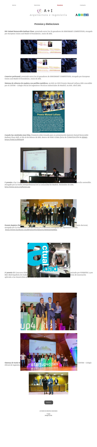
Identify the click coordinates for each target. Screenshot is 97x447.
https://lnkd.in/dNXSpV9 (14, 139)
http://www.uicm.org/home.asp (17, 187)
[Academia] (76, 15)
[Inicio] (48, 402)
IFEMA (84, 137)
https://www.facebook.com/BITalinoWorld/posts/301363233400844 (31, 230)
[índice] (79, 15)
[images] (82, 15)
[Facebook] (87, 15)
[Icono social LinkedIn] (85, 15)
